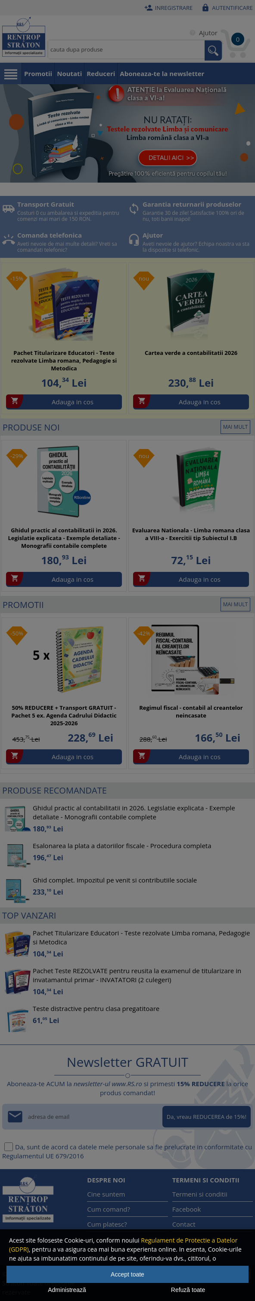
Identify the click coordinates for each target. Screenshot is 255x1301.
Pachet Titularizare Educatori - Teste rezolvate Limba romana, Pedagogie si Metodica (64, 360)
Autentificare (226, 7)
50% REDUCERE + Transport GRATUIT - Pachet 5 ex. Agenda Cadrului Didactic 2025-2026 (63, 715)
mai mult (235, 427)
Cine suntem (106, 1194)
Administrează (67, 1289)
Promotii (38, 73)
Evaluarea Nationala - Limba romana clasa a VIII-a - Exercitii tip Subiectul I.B (191, 534)
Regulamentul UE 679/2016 (43, 1155)
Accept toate (127, 1274)
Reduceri (101, 73)
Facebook (186, 1209)
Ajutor (202, 32)
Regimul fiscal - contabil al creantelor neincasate (191, 711)
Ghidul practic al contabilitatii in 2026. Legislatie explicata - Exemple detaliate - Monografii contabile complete (64, 538)
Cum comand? (108, 1209)
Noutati (69, 73)
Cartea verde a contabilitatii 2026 (191, 353)
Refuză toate (188, 1289)
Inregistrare (167, 7)
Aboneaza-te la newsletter (162, 73)
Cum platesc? (107, 1224)
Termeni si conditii (199, 1194)
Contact (184, 1224)
